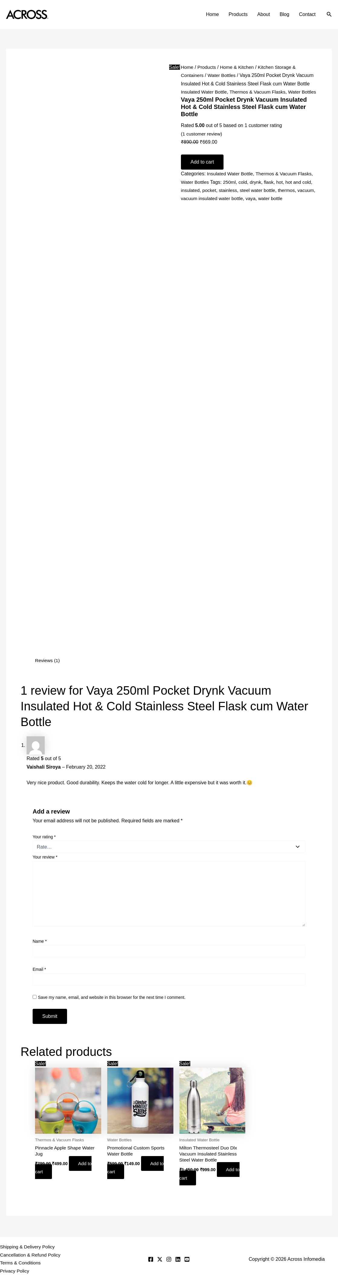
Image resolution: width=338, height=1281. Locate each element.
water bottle (292, 206)
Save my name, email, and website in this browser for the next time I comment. (111, 997)
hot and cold (301, 190)
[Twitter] (160, 1259)
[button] (329, 14)
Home (212, 14)
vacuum (189, 206)
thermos (289, 198)
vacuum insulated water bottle (233, 206)
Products (238, 14)
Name (40, 941)
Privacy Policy (15, 1270)
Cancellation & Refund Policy (31, 1254)
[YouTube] (187, 1259)
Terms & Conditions (21, 1262)
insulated (190, 198)
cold (244, 190)
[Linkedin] (178, 1259)
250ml (230, 190)
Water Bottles (222, 75)
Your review (45, 857)
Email (39, 969)
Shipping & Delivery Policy (28, 1246)
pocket (210, 198)
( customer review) (202, 141)
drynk (257, 190)
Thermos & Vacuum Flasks (259, 91)
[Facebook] (150, 1259)
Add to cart (202, 170)
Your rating (44, 836)
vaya (272, 206)
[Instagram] (169, 1259)
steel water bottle (259, 198)
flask (271, 190)
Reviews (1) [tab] (47, 660)
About (263, 14)
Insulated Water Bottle (204, 91)
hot (281, 190)
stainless (229, 198)
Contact (307, 14)
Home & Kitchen (238, 67)
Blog (284, 14)
